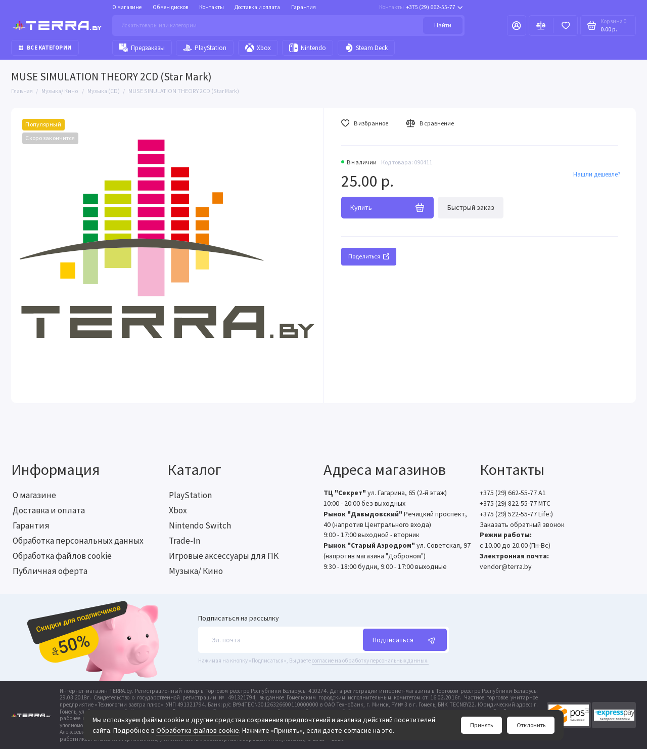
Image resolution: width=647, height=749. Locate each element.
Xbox (258, 48)
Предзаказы (142, 48)
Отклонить (531, 725)
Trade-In (184, 540)
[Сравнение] (541, 25)
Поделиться (368, 256)
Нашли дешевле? (597, 174)
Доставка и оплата (257, 7)
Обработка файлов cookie (197, 730)
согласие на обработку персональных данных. (370, 660)
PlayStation (204, 48)
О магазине (127, 7)
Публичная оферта (50, 571)
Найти (442, 25)
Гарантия (303, 7)
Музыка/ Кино (196, 571)
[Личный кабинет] (516, 25)
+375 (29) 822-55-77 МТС (515, 503)
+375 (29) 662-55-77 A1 (513, 492)
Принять (481, 725)
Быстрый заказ (470, 207)
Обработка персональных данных (78, 540)
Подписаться (405, 640)
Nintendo (307, 48)
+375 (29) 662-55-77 (421, 7)
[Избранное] (565, 25)
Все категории (45, 47)
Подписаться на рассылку (238, 618)
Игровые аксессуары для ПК (224, 555)
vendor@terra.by (506, 566)
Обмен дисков (170, 7)
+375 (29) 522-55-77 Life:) (516, 513)
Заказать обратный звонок (522, 524)
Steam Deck (366, 48)
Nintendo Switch (200, 525)
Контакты (211, 7)
